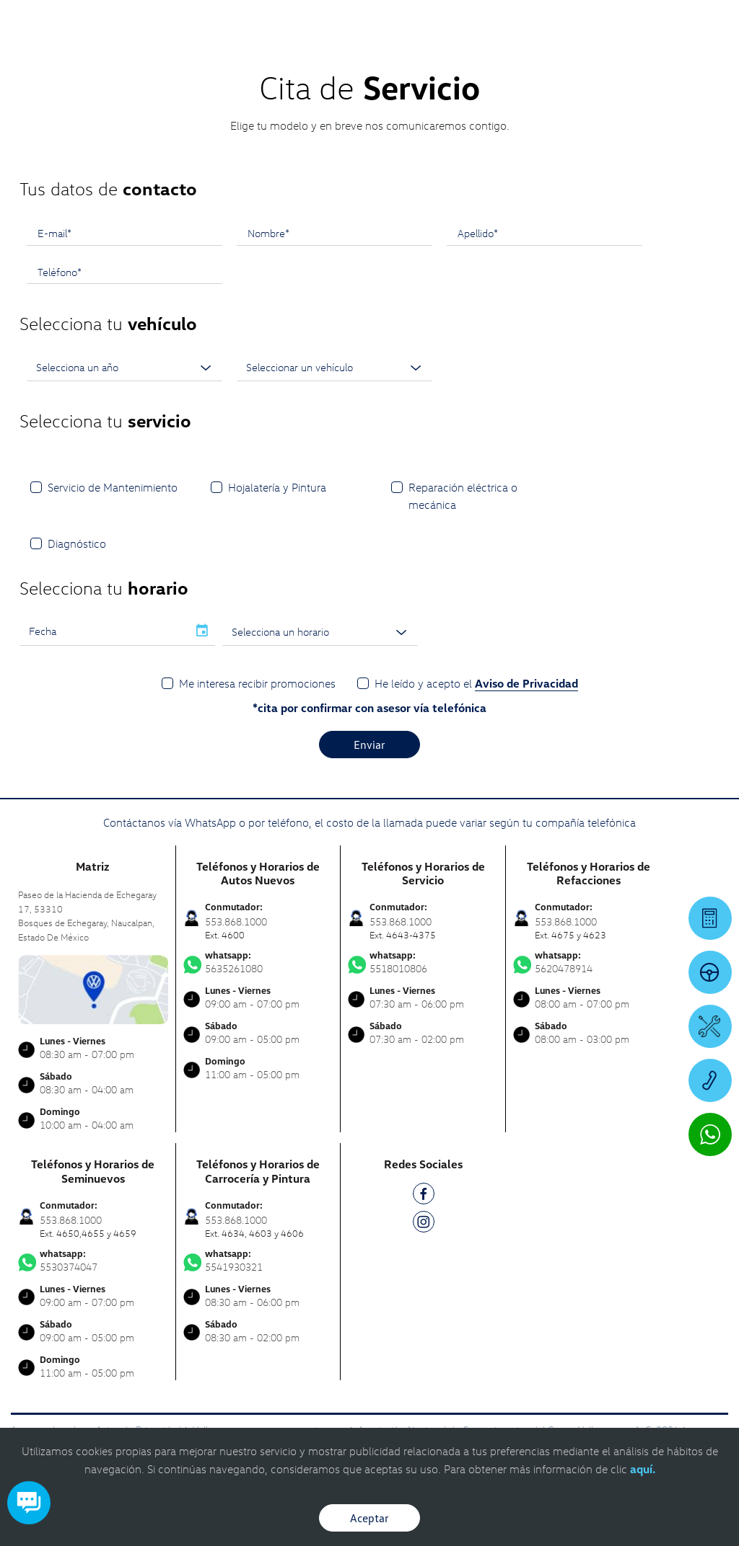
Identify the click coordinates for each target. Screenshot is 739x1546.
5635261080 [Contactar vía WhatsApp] (258, 962)
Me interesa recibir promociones (257, 683)
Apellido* (478, 232)
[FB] (423, 1196)
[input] (103, 631)
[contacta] (93, 988)
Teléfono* (60, 271)
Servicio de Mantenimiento (113, 487)
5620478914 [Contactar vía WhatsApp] (588, 962)
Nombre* (268, 232)
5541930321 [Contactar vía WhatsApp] (258, 1260)
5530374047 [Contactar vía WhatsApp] (93, 1260)
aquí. (642, 1469)
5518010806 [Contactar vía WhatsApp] (423, 962)
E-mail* (54, 232)
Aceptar (369, 1518)
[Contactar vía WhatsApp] (710, 1134)
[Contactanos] (506, 21)
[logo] (455, 51)
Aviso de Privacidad (526, 683)
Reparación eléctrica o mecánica (462, 496)
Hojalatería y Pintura (277, 487)
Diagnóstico (77, 543)
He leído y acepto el (476, 683)
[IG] (423, 1224)
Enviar (369, 744)
